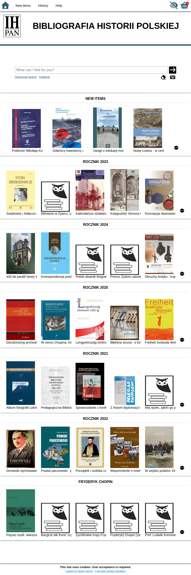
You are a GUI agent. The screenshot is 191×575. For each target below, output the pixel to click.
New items (23, 5)
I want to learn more (79, 571)
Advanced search (26, 77)
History (43, 5)
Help (59, 5)
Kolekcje (44, 77)
